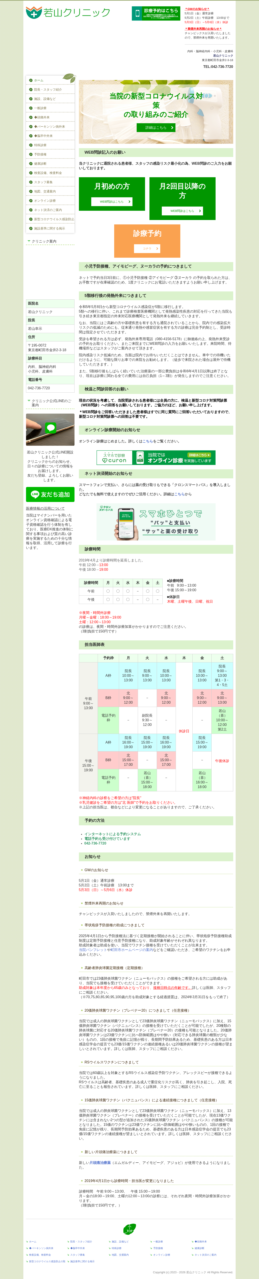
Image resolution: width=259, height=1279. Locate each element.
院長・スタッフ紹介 (48, 89)
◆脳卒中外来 (43, 136)
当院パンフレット (93, 950)
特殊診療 (40, 145)
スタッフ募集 (43, 182)
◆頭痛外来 (42, 117)
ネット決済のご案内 (48, 210)
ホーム (38, 80)
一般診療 (40, 108)
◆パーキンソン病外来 (49, 126)
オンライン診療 (45, 200)
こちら (147, 441)
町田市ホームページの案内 (132, 950)
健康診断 (40, 163)
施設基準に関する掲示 (49, 228)
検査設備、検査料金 (48, 173)
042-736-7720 (222, 67)
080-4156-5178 (169, 339)
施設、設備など (45, 99)
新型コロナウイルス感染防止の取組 (54, 219)
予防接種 (40, 154)
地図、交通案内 (45, 191)
